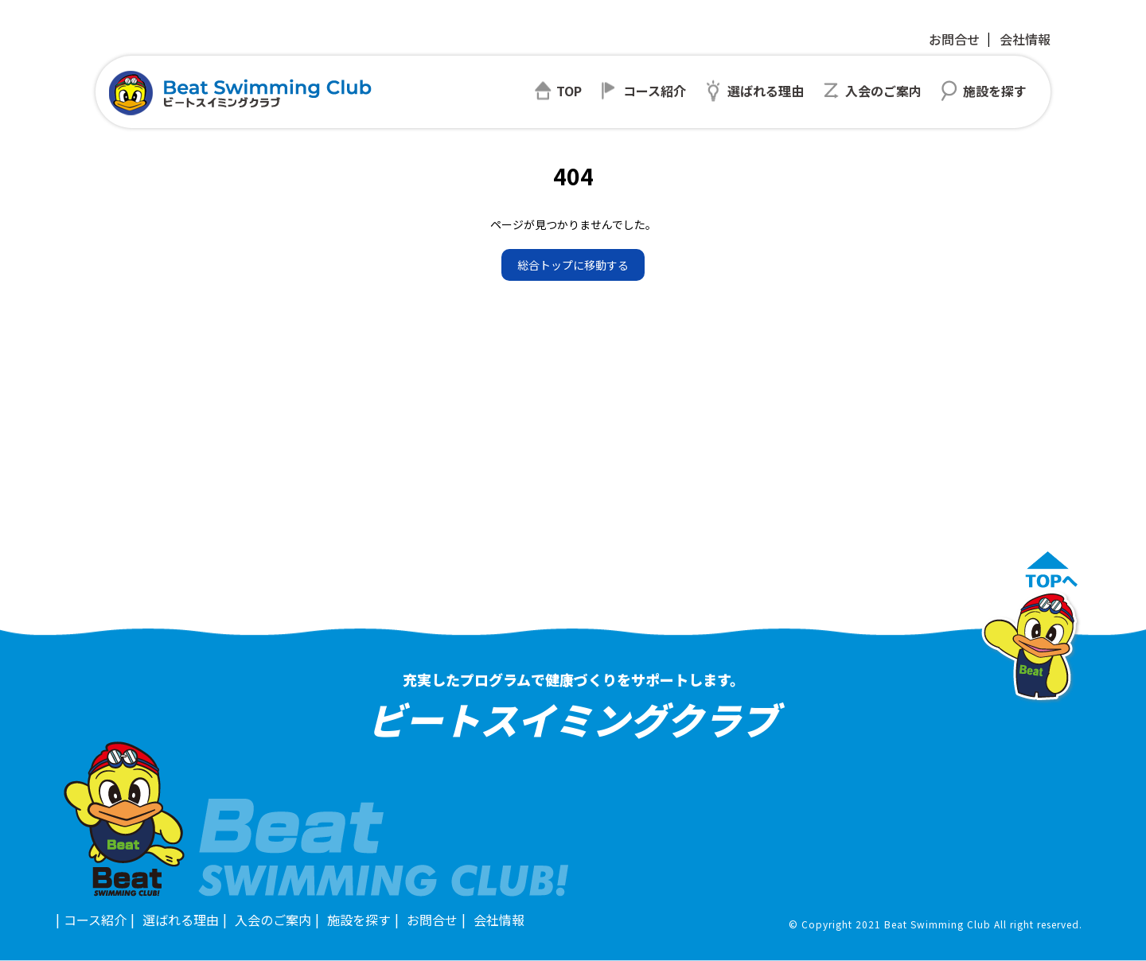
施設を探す (359, 919)
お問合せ (954, 39)
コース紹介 (95, 919)
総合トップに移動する (573, 265)
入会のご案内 (273, 919)
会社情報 (1025, 39)
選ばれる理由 (180, 919)
